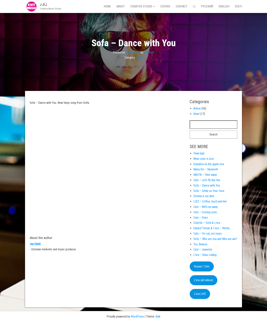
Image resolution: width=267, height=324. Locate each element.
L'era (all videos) (203, 280)
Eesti (238, 6)
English (224, 6)
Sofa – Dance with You (206, 185)
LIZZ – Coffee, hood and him (210, 201)
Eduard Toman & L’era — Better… (212, 228)
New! (139, 57)
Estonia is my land (203, 196)
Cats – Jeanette (202, 249)
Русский (207, 6)
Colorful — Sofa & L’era (206, 223)
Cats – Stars (200, 217)
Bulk (158, 316)
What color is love (203, 159)
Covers (165, 6)
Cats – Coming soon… (205, 212)
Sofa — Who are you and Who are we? (215, 239)
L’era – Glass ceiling (205, 255)
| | (194, 6)
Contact (181, 6)
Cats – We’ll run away (205, 207)
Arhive (197, 108)
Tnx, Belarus (200, 244)
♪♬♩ (43, 4)
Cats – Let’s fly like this (206, 180)
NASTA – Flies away (205, 174)
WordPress (137, 316)
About (120, 6)
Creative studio (142, 6)
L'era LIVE (200, 294)
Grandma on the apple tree (208, 164)
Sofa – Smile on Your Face (208, 191)
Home (107, 6)
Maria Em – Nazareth (205, 169)
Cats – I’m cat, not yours (207, 233)
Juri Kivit (149, 52)
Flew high (198, 153)
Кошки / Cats (202, 266)
